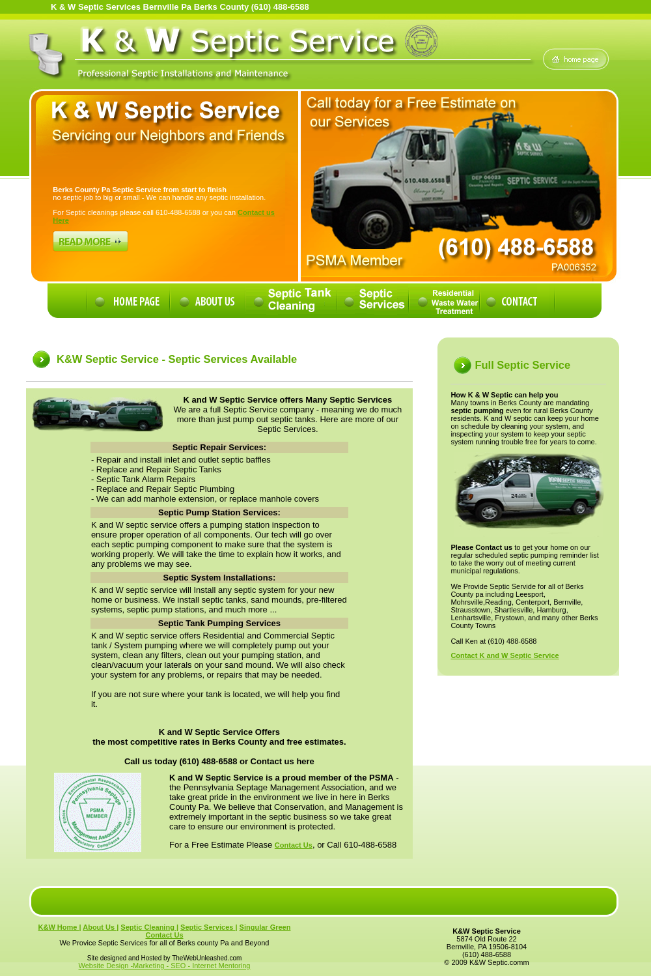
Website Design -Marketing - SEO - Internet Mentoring (165, 965)
